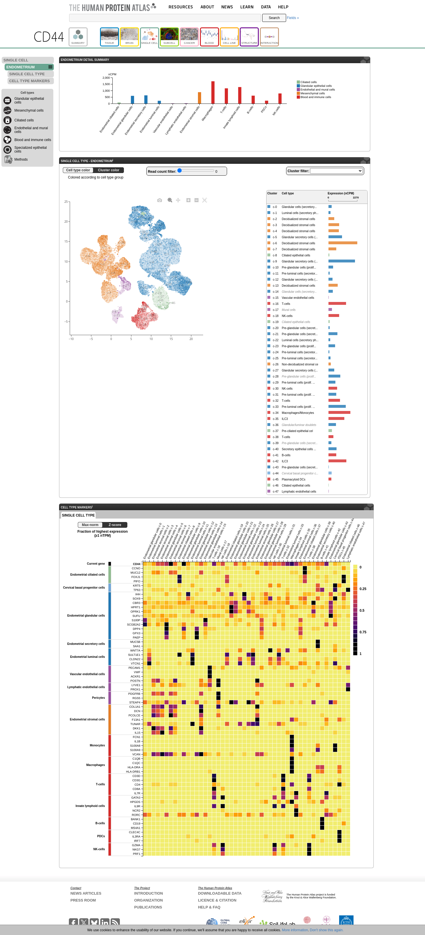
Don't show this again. (326, 930)
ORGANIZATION (148, 900)
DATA (266, 7)
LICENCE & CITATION (217, 900)
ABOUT (207, 7)
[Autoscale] (204, 200)
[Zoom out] (196, 200)
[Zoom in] (188, 200)
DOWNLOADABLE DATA (219, 893)
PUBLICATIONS (148, 907)
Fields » (293, 18)
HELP (283, 7)
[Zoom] (170, 200)
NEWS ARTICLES (86, 893)
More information (295, 930)
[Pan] (178, 200)
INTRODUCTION (148, 893)
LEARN (247, 7)
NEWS (227, 7)
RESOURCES (181, 7)
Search (274, 18)
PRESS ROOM (83, 900)
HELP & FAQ (209, 907)
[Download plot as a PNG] (159, 200)
